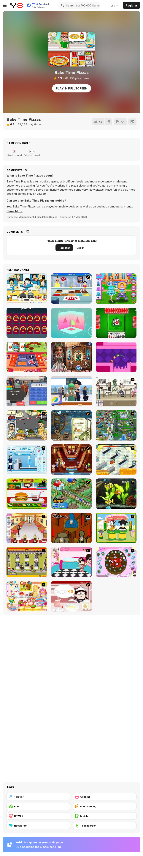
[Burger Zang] (27, 493)
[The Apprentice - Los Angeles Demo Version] (71, 459)
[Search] (62, 5)
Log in (114, 5)
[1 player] (38, 796)
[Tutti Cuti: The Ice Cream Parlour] (71, 562)
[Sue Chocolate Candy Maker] (27, 596)
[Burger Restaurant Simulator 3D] (27, 391)
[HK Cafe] (27, 288)
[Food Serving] (104, 806)
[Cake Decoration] (116, 562)
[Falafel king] (27, 425)
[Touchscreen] (104, 825)
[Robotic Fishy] (116, 493)
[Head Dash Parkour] (116, 357)
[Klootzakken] (116, 323)
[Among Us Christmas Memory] (27, 323)
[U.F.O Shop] (27, 562)
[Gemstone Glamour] (71, 357)
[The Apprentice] (71, 288)
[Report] (120, 121)
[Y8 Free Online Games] (16, 5)
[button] (15, 211)
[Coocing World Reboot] (27, 357)
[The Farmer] (71, 493)
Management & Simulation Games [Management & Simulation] (38, 216)
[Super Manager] (116, 459)
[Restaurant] (38, 825)
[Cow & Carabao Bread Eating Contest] (116, 528)
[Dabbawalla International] (116, 425)
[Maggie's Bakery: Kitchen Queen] (71, 596)
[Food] (38, 806)
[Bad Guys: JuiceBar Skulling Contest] (71, 528)
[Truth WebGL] (71, 323)
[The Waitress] (116, 391)
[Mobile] (104, 816)
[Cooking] (104, 796)
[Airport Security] (71, 391)
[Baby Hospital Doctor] (116, 288)
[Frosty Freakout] (27, 459)
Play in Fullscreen (71, 88)
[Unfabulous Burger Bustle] (27, 528)
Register (131, 5)
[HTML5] (38, 816)
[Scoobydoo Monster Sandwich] (71, 425)
